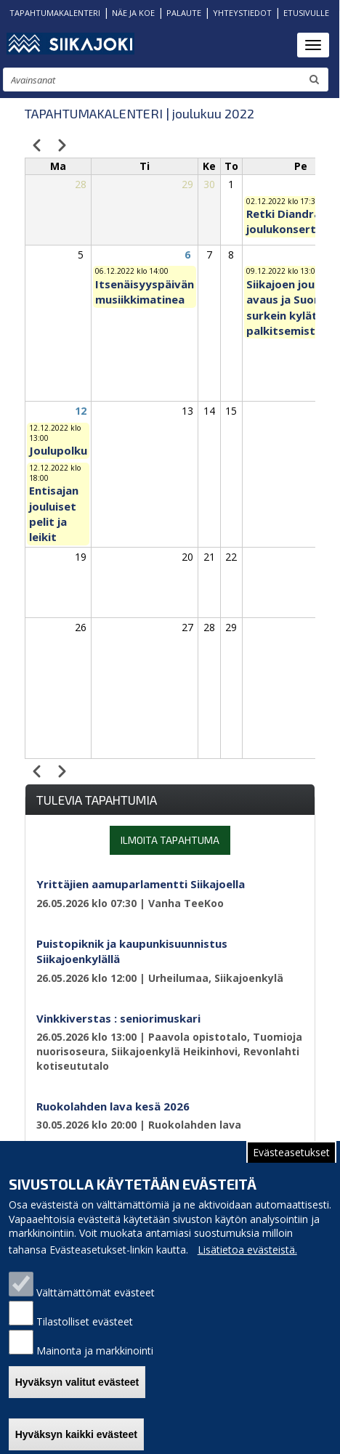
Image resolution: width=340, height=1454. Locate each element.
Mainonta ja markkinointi (94, 1350)
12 (80, 411)
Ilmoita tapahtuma (170, 840)
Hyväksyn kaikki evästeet (76, 1434)
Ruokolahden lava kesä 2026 (113, 1106)
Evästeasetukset (291, 1152)
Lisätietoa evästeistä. (247, 1249)
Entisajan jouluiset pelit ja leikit (53, 513)
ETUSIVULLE (306, 12)
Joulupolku (58, 450)
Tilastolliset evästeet (84, 1321)
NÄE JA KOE (133, 12)
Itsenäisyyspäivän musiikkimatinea (144, 291)
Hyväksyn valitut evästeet (77, 1382)
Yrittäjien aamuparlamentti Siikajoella (140, 884)
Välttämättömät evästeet (95, 1292)
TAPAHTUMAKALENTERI (54, 12)
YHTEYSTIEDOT (242, 12)
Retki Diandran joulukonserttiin (290, 221)
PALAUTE (183, 12)
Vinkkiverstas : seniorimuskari (118, 1018)
